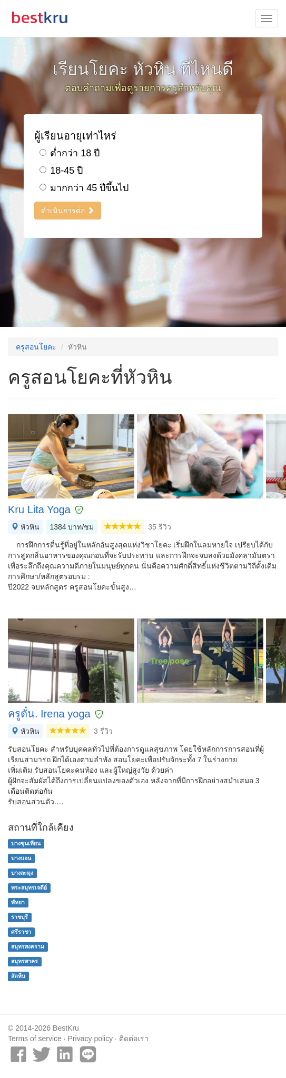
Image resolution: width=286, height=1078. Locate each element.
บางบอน (21, 858)
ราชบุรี (19, 917)
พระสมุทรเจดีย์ (29, 887)
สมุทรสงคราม (27, 946)
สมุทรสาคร (24, 961)
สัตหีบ (18, 976)
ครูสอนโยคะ (36, 347)
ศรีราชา (21, 932)
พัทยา (18, 902)
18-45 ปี (61, 170)
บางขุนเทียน (26, 843)
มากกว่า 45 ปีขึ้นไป (84, 188)
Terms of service (35, 1038)
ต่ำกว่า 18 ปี (70, 153)
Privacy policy (90, 1038)
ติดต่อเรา (134, 1038)
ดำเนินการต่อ (67, 210)
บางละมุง (22, 873)
